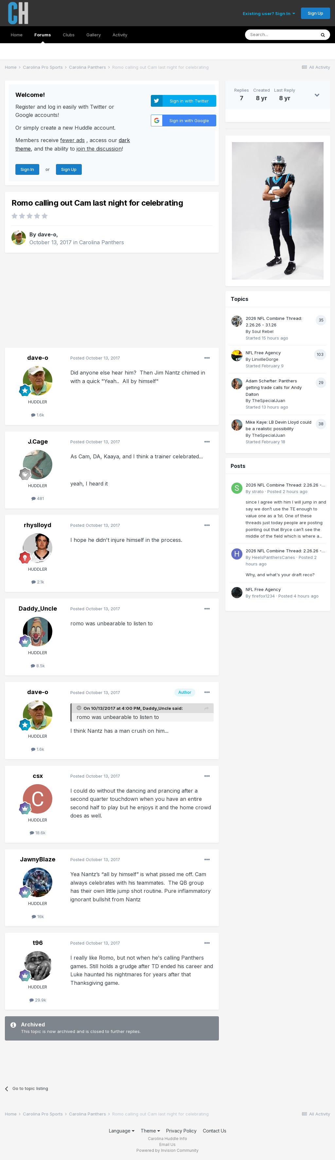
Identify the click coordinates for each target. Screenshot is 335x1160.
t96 (38, 942)
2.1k (37, 581)
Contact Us (214, 1130)
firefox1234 (263, 595)
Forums (42, 37)
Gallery (93, 34)
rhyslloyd (37, 525)
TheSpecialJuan (268, 400)
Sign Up (315, 13)
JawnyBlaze (37, 859)
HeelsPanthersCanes (273, 557)
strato (258, 491)
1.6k (37, 414)
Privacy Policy (181, 1130)
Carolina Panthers (101, 242)
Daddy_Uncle (38, 608)
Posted (95, 357)
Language (121, 1130)
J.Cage (38, 441)
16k (38, 916)
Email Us (167, 1144)
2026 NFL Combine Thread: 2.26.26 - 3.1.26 (284, 485)
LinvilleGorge (265, 359)
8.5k (38, 665)
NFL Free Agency (263, 352)
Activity (120, 34)
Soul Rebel (262, 331)
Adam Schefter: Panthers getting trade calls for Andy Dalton (274, 387)
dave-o (47, 234)
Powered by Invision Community (167, 1150)
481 (37, 498)
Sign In (27, 169)
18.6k (37, 832)
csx (38, 775)
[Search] (280, 34)
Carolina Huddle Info (167, 1138)
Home (17, 34)
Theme (150, 1130)
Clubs (69, 34)
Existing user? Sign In (269, 13)
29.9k (37, 1000)
